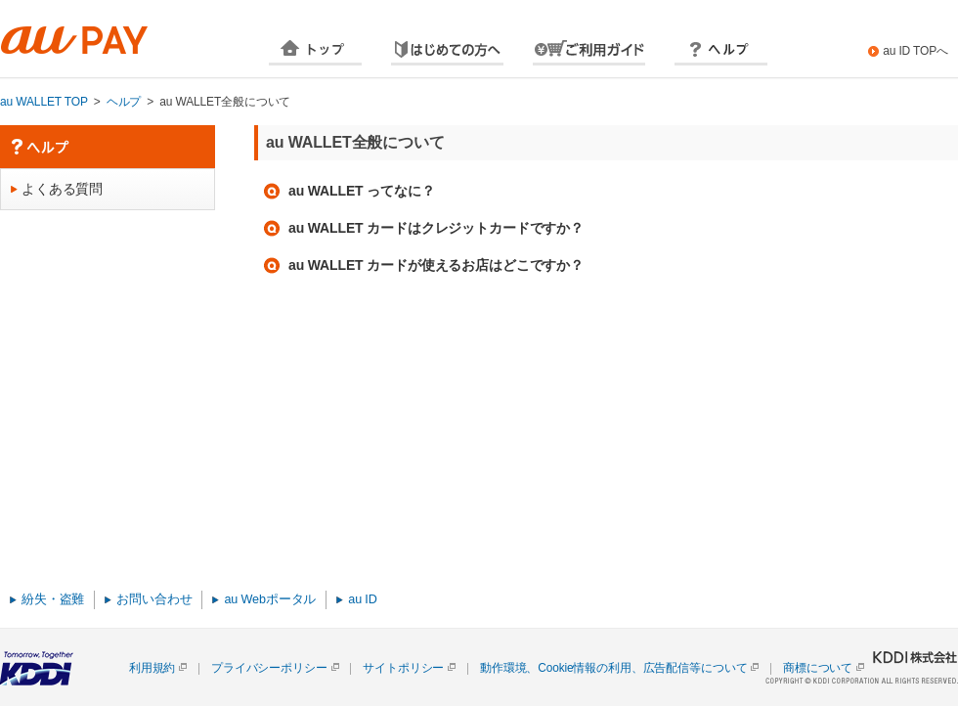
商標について (817, 668)
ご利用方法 (589, 51)
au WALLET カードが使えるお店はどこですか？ (436, 265)
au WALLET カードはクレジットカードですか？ (436, 228)
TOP (315, 51)
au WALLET (98, 40)
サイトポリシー (403, 668)
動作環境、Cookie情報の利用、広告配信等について (613, 668)
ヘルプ (721, 51)
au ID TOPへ (915, 51)
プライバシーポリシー (269, 668)
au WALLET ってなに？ (361, 191)
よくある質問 (62, 189)
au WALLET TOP (44, 102)
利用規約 (152, 668)
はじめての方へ (447, 51)
